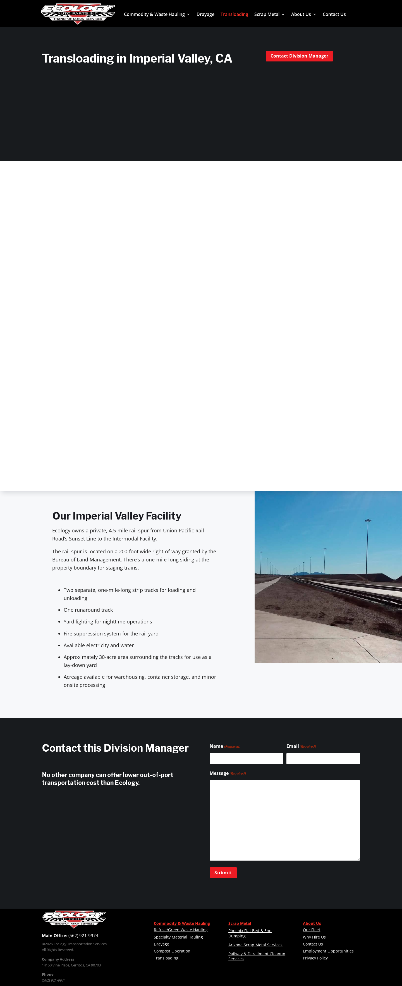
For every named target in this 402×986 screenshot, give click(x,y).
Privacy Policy (315, 958)
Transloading (234, 14)
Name (225, 746)
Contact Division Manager (299, 56)
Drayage (205, 14)
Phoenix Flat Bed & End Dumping (250, 933)
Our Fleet (311, 929)
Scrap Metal (266, 14)
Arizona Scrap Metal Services (255, 944)
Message (228, 773)
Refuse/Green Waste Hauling (181, 929)
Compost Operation (172, 951)
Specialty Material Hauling (178, 937)
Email (301, 746)
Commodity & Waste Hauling (154, 14)
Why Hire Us (314, 937)
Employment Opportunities (328, 951)
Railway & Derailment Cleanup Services (256, 956)
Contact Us (334, 14)
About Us (301, 14)
